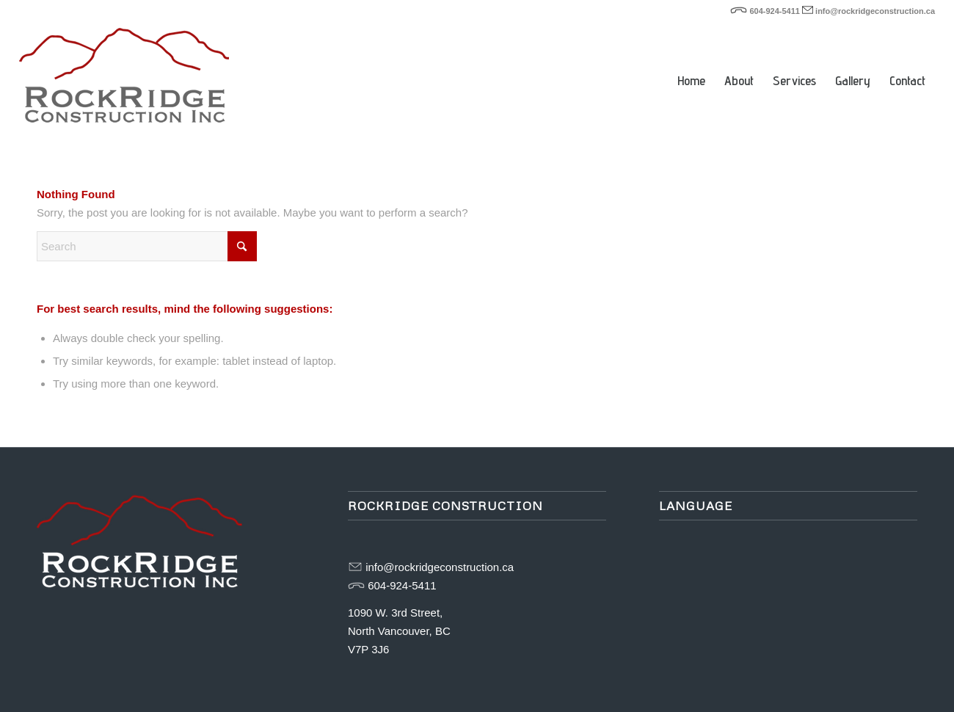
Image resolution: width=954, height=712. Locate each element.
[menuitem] (691, 58)
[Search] (147, 246)
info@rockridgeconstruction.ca (875, 11)
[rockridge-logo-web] (124, 80)
